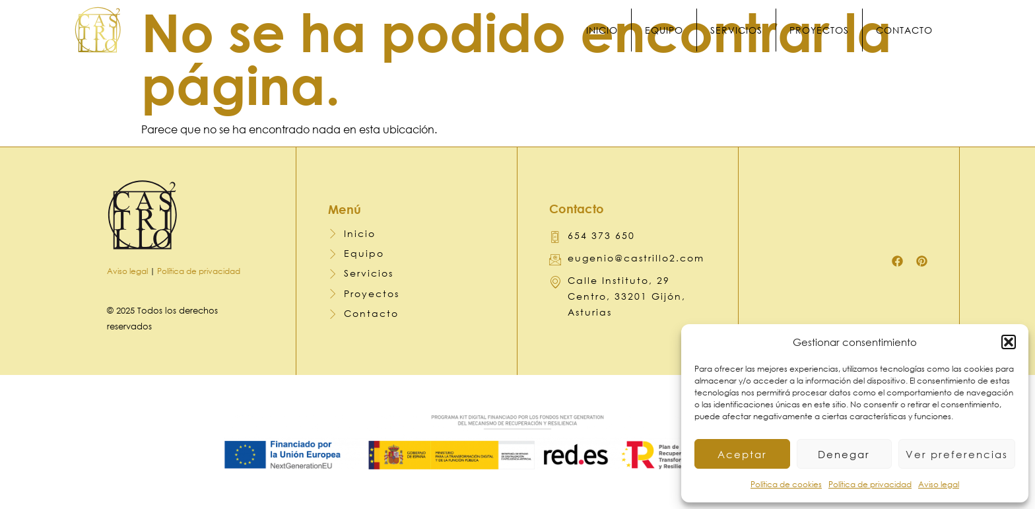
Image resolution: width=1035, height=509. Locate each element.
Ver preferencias (957, 454)
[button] (1008, 342)
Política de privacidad (870, 484)
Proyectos (826, 30)
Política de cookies (786, 484)
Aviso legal (938, 484)
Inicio (609, 30)
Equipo (671, 30)
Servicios (744, 30)
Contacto (911, 30)
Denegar (844, 454)
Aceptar (742, 454)
